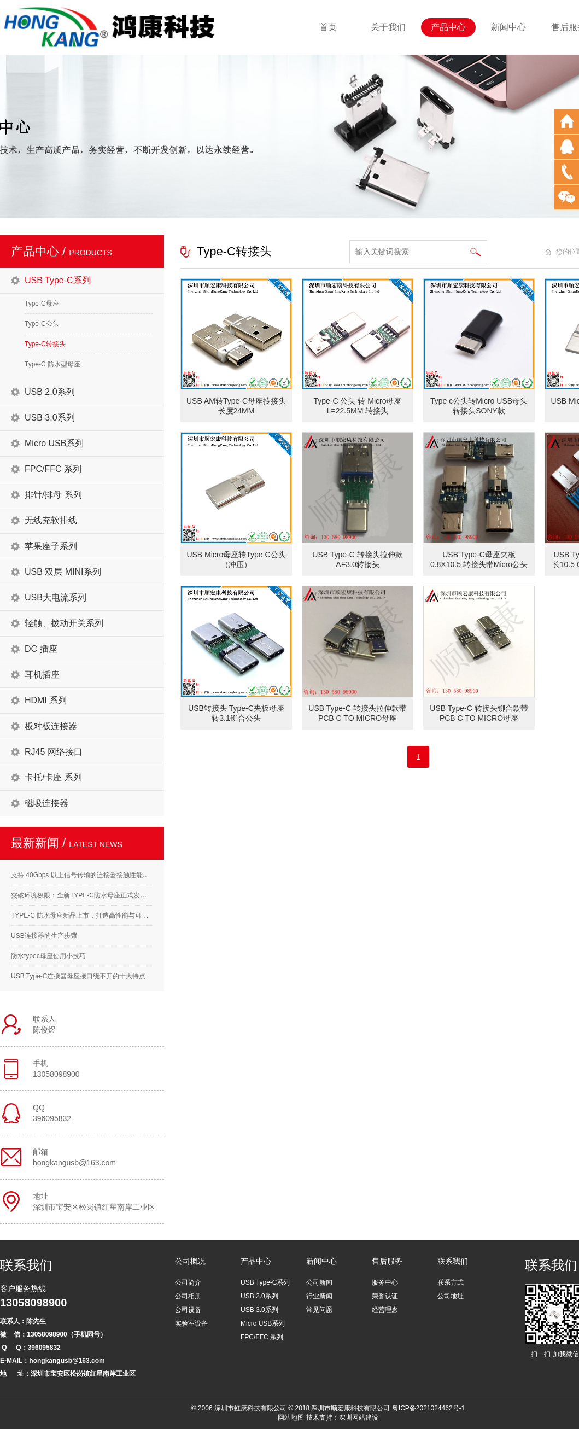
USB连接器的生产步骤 (44, 936)
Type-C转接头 (45, 344)
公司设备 (188, 1310)
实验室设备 (191, 1323)
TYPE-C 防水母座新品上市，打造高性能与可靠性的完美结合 (99, 915)
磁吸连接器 (46, 803)
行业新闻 (319, 1296)
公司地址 (450, 1296)
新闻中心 (508, 27)
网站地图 (291, 1417)
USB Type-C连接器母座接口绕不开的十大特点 (78, 976)
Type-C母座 (42, 303)
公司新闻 (319, 1282)
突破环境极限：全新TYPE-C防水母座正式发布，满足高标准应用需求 (111, 895)
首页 (328, 27)
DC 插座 (41, 649)
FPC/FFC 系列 (53, 469)
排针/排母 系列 (53, 494)
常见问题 (319, 1310)
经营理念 (385, 1310)
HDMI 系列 (46, 700)
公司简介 (188, 1282)
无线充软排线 (51, 520)
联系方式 (450, 1282)
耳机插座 (42, 674)
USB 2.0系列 (50, 391)
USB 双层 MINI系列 (63, 571)
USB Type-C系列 (58, 280)
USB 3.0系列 (50, 417)
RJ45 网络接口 (54, 751)
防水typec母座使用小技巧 (48, 956)
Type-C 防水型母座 (52, 364)
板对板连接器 (51, 726)
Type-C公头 (42, 324)
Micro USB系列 (54, 443)
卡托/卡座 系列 (53, 777)
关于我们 (388, 27)
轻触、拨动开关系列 (64, 623)
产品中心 (448, 27)
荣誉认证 (385, 1296)
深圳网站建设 (358, 1417)
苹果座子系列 (51, 546)
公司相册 (188, 1296)
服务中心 (385, 1282)
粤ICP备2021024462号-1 (428, 1408)
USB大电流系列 (55, 597)
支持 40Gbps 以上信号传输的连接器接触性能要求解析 (90, 875)
